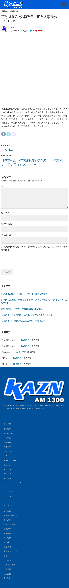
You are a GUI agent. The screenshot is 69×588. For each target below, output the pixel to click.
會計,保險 (7, 520)
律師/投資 (20, 352)
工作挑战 (7, 150)
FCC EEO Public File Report (14, 483)
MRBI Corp (8, 451)
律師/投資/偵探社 (10, 524)
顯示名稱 (6, 212)
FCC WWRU (8, 496)
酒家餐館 (7, 533)
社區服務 (7, 574)
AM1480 (7, 478)
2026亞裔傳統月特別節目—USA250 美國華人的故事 (24, 294)
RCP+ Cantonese (11, 460)
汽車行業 (7, 569)
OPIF (6, 487)
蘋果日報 (14, 11)
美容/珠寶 (7, 511)
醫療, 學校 (8, 529)
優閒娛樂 (5, 11)
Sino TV (7, 465)
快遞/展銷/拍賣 (10, 565)
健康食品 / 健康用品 (11, 515)
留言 (3, 186)
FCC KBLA (8, 492)
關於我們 (7, 429)
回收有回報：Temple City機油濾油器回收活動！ (22, 308)
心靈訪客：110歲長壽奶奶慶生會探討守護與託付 (23, 320)
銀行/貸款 (7, 560)
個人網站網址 (7, 235)
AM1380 (7, 469)
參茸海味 (7, 578)
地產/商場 (7, 547)
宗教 (5, 556)
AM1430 (7, 474)
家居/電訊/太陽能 (10, 551)
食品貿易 (7, 538)
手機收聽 (7, 438)
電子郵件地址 (8, 224)
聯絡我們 (25, 340)
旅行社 (6, 542)
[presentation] (20, 259)
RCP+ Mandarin (10, 456)
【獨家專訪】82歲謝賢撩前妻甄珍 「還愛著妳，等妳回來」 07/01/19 (31, 162)
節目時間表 (8, 433)
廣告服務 (7, 442)
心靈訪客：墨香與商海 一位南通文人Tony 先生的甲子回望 (26, 314)
